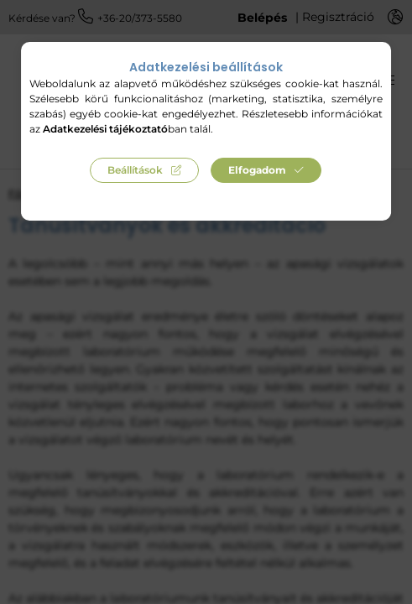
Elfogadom (257, 170)
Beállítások (135, 170)
